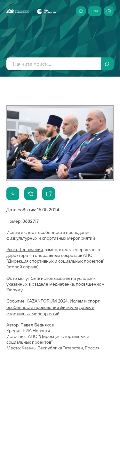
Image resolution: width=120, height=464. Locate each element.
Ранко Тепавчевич (24, 249)
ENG (95, 11)
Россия (92, 348)
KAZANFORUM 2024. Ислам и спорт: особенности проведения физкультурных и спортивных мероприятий (53, 307)
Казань (29, 348)
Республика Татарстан (60, 348)
